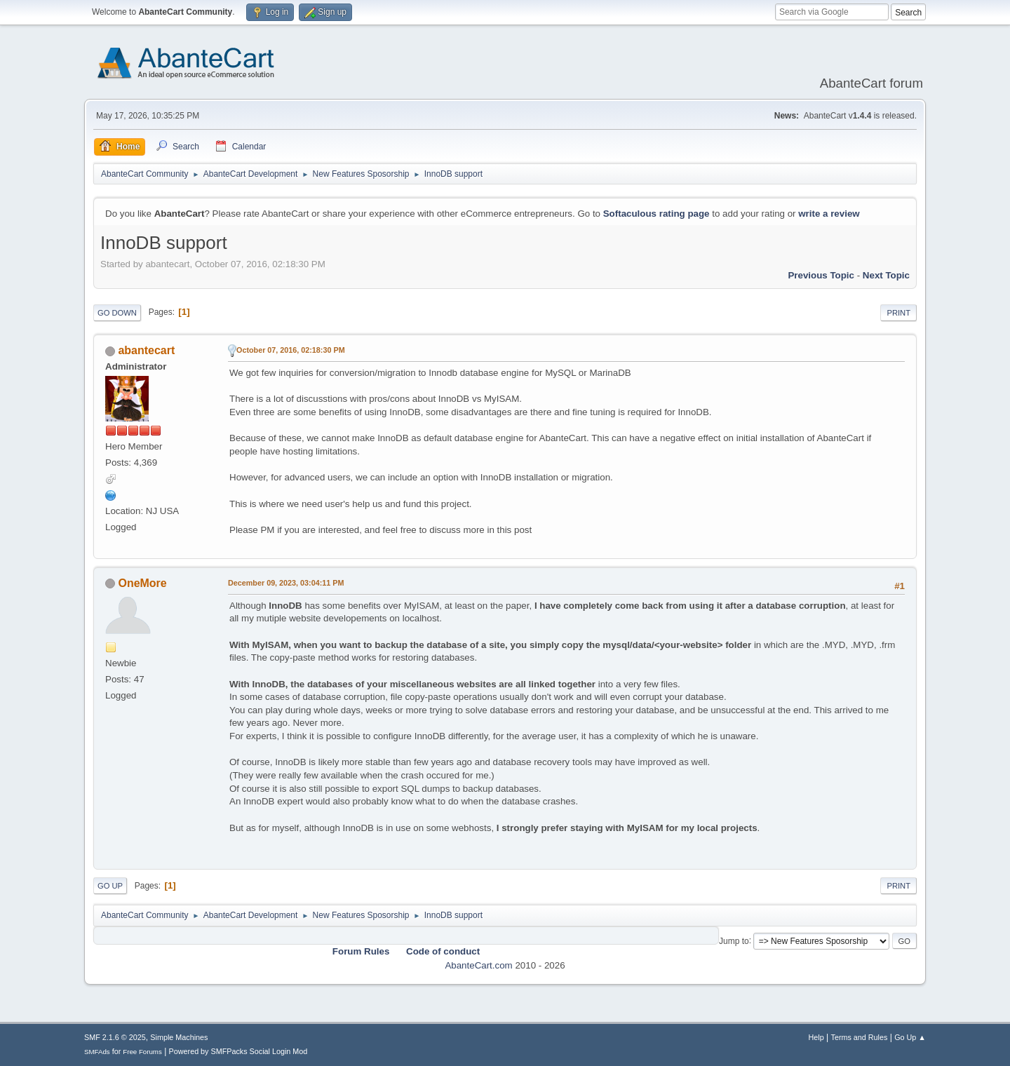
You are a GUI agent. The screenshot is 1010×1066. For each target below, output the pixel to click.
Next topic (886, 275)
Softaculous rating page (656, 213)
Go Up (110, 886)
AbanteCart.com (478, 965)
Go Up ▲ (910, 1037)
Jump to (734, 940)
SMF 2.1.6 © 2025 (115, 1037)
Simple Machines (179, 1037)
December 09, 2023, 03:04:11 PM (286, 583)
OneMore (142, 583)
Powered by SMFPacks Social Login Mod (238, 1051)
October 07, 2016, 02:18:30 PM (290, 350)
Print (898, 313)
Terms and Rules (859, 1037)
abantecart (146, 350)
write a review (828, 213)
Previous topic (821, 275)
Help (816, 1037)
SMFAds (97, 1051)
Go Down (117, 313)
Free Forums (142, 1051)
